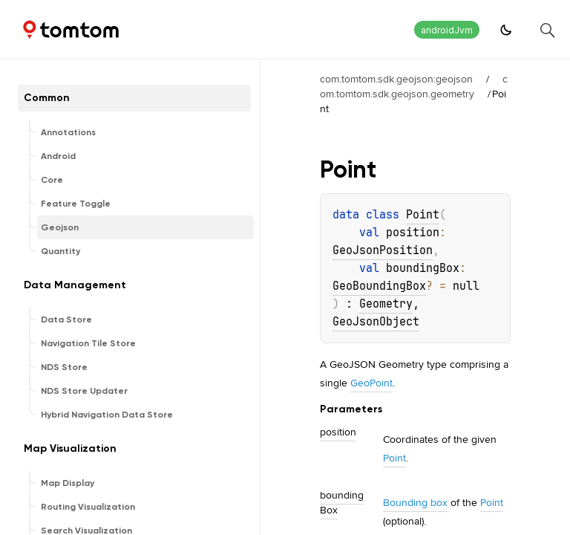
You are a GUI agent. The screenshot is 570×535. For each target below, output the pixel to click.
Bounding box (415, 502)
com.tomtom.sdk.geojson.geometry (414, 86)
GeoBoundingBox (379, 286)
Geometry (386, 303)
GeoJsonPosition (382, 250)
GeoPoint (371, 382)
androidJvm (447, 30)
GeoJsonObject (375, 321)
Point (422, 214)
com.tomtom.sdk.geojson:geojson (396, 78)
